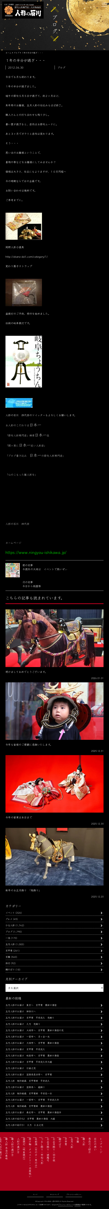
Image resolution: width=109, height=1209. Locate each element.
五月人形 (10, 944)
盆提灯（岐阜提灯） (24, 1149)
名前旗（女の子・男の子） (36, 1153)
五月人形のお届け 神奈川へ (20, 1011)
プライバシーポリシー (73, 1194)
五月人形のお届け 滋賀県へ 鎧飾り (25, 1087)
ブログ (8, 931)
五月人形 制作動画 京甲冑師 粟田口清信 (28, 1106)
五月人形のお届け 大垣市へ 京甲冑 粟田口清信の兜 (34, 1030)
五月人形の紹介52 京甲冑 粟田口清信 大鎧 (30, 1118)
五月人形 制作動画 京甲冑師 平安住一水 (28, 1093)
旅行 (7, 963)
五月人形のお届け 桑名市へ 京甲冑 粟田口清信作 (33, 1112)
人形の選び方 (18, 1145)
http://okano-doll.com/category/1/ (26, 257)
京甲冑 (8, 950)
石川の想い (95, 1144)
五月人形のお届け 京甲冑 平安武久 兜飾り (29, 1017)
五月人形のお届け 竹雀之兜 (20, 1068)
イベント (10, 912)
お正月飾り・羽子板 (54, 1149)
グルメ (8, 919)
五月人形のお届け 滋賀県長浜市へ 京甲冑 (28, 1074)
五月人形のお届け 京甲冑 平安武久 (26, 1049)
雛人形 (84, 1142)
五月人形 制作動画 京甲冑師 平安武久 (27, 1080)
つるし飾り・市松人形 (42, 1151)
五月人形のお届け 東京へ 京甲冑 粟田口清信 (31, 1005)
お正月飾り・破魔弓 (48, 1149)
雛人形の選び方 (12, 1147)
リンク (35, 1194)
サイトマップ (54, 1194)
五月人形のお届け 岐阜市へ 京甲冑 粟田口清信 (32, 1055)
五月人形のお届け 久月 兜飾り (22, 1024)
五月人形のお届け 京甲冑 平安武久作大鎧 (28, 1061)
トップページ (101, 1145)
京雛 (7, 956)
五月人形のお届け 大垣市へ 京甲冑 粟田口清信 (32, 1043)
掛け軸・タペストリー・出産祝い (30, 1157)
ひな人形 (10, 925)
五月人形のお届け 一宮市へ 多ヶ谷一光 (27, 1036)
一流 (7, 938)
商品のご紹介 (90, 1145)
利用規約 (77, 1205)
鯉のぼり (10, 969)
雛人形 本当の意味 (6, 1149)
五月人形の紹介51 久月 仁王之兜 (24, 1125)
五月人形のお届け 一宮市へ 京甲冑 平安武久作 (32, 1099)
